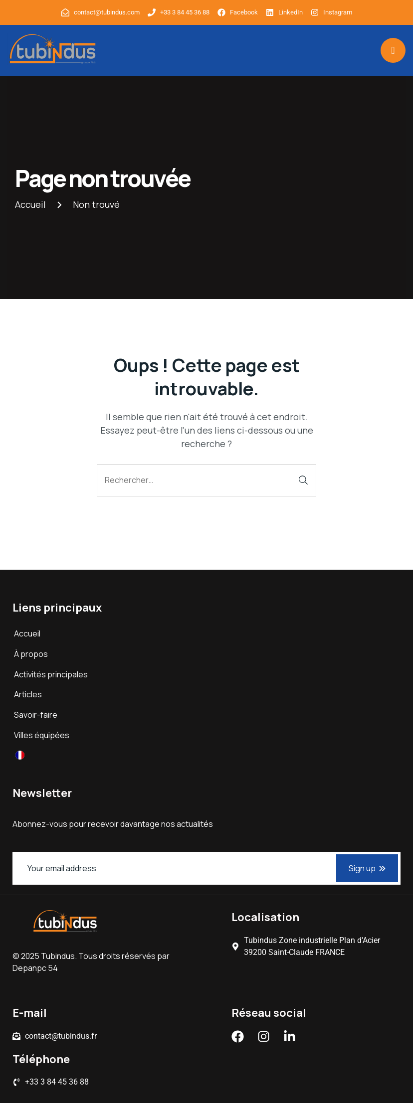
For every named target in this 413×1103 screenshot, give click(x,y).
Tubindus (58, 955)
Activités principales (51, 674)
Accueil (27, 633)
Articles (28, 694)
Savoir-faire (35, 714)
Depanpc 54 (35, 967)
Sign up (367, 868)
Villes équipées (41, 735)
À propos (31, 653)
